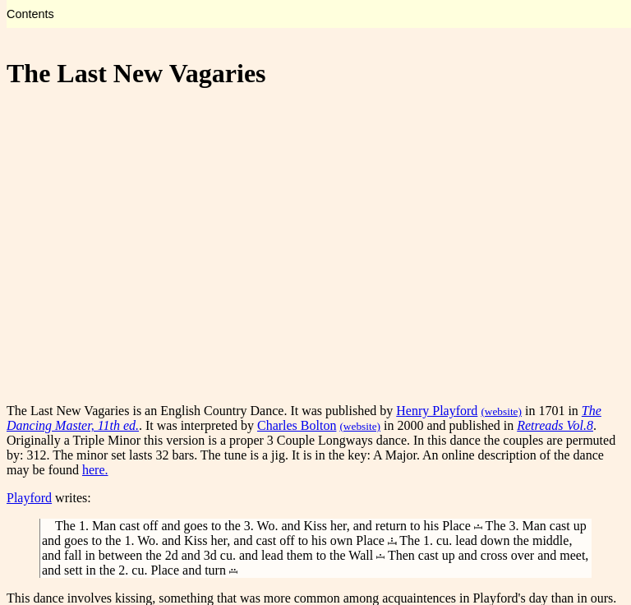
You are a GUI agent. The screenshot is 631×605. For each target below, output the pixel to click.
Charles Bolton (296, 425)
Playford (29, 498)
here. (95, 470)
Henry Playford (436, 411)
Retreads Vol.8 (555, 425)
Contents (30, 14)
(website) (501, 411)
